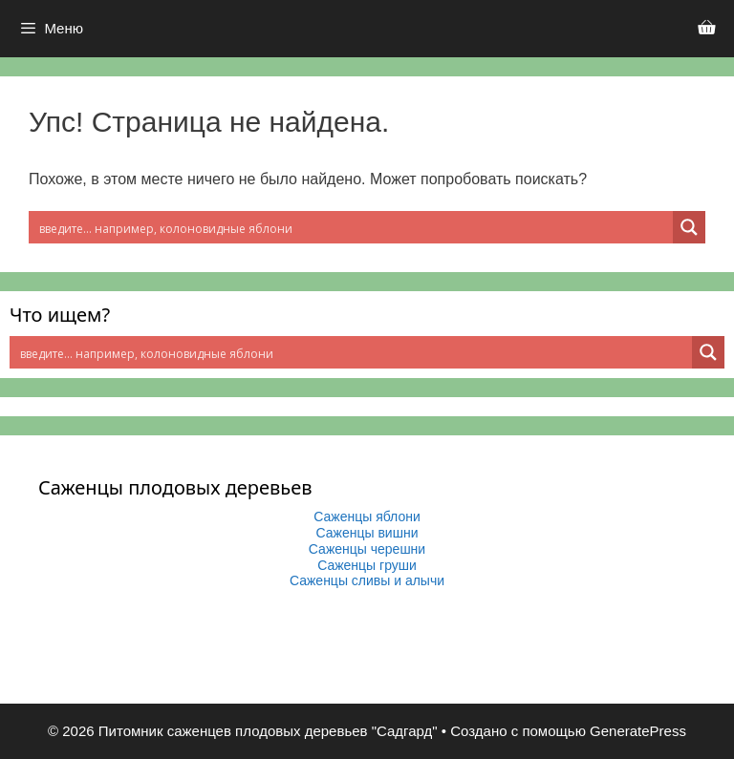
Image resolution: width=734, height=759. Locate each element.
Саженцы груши (367, 565)
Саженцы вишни (367, 532)
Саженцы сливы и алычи (367, 580)
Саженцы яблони (367, 516)
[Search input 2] (351, 227)
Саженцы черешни (367, 549)
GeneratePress (638, 731)
